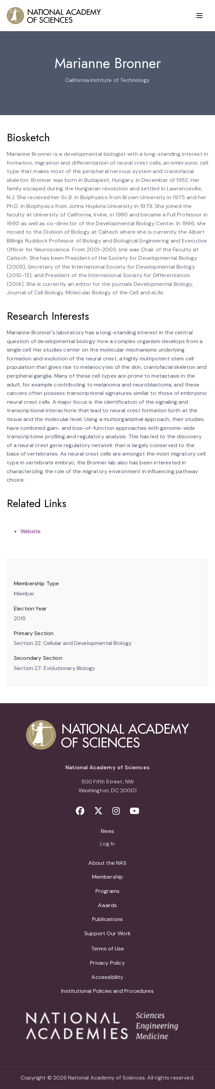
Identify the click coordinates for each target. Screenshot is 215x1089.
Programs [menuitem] (107, 891)
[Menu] (199, 15)
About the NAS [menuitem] (107, 862)
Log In (107, 844)
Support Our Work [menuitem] (107, 933)
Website (30, 531)
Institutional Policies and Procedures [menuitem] (107, 990)
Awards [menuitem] (107, 905)
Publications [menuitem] (107, 919)
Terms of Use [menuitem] (107, 948)
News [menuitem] (107, 831)
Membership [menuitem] (107, 876)
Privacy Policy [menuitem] (107, 962)
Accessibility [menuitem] (107, 977)
